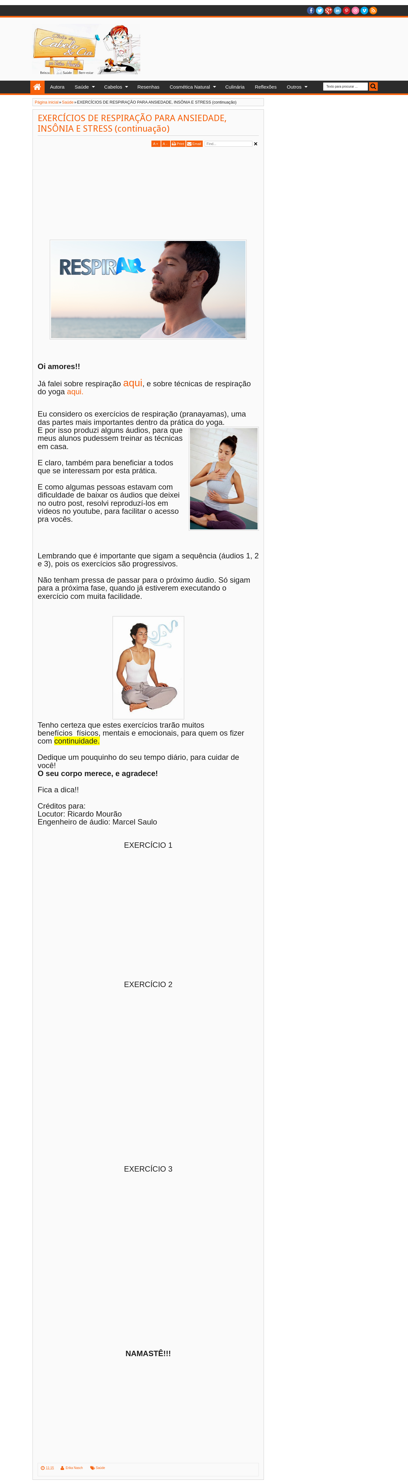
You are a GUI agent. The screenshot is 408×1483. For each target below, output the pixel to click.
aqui (132, 383)
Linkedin (337, 10)
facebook (311, 10)
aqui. (74, 391)
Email (196, 144)
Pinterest (346, 10)
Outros (294, 87)
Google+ (328, 10)
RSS (373, 10)
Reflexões (265, 87)
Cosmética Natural (190, 87)
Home (37, 87)
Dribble (355, 10)
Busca (373, 86)
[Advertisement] (91, 193)
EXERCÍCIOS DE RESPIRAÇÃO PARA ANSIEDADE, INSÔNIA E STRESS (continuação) (132, 123)
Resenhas (148, 87)
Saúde (82, 87)
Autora (57, 87)
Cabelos (113, 87)
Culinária (235, 87)
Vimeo (364, 10)
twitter (320, 10)
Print (180, 144)
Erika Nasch (74, 1468)
